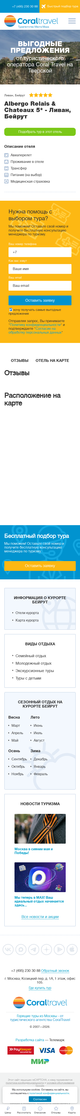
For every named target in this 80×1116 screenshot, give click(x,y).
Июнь (38, 726)
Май (15, 740)
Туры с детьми (28, 678)
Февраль (41, 774)
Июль (38, 733)
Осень (14, 751)
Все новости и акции (40, 917)
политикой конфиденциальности (49, 1093)
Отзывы (19, 360)
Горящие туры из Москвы (37, 1016)
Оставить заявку (40, 566)
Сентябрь (19, 759)
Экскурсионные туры (35, 671)
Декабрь (40, 759)
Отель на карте (52, 360)
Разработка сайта (30, 1040)
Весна (14, 717)
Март (16, 726)
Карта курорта (27, 620)
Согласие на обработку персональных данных (35, 330)
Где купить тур (40, 988)
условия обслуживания (60, 1082)
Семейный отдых (31, 656)
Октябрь (18, 767)
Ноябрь (17, 774)
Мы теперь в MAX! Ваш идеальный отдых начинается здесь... (39, 901)
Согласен (40, 1099)
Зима (35, 751)
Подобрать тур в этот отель (40, 132)
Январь (39, 767)
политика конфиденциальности (25, 1082)
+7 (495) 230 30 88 (25, 6)
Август (39, 740)
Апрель (17, 733)
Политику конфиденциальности (35, 325)
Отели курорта (27, 613)
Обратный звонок (55, 971)
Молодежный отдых (33, 663)
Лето (35, 717)
